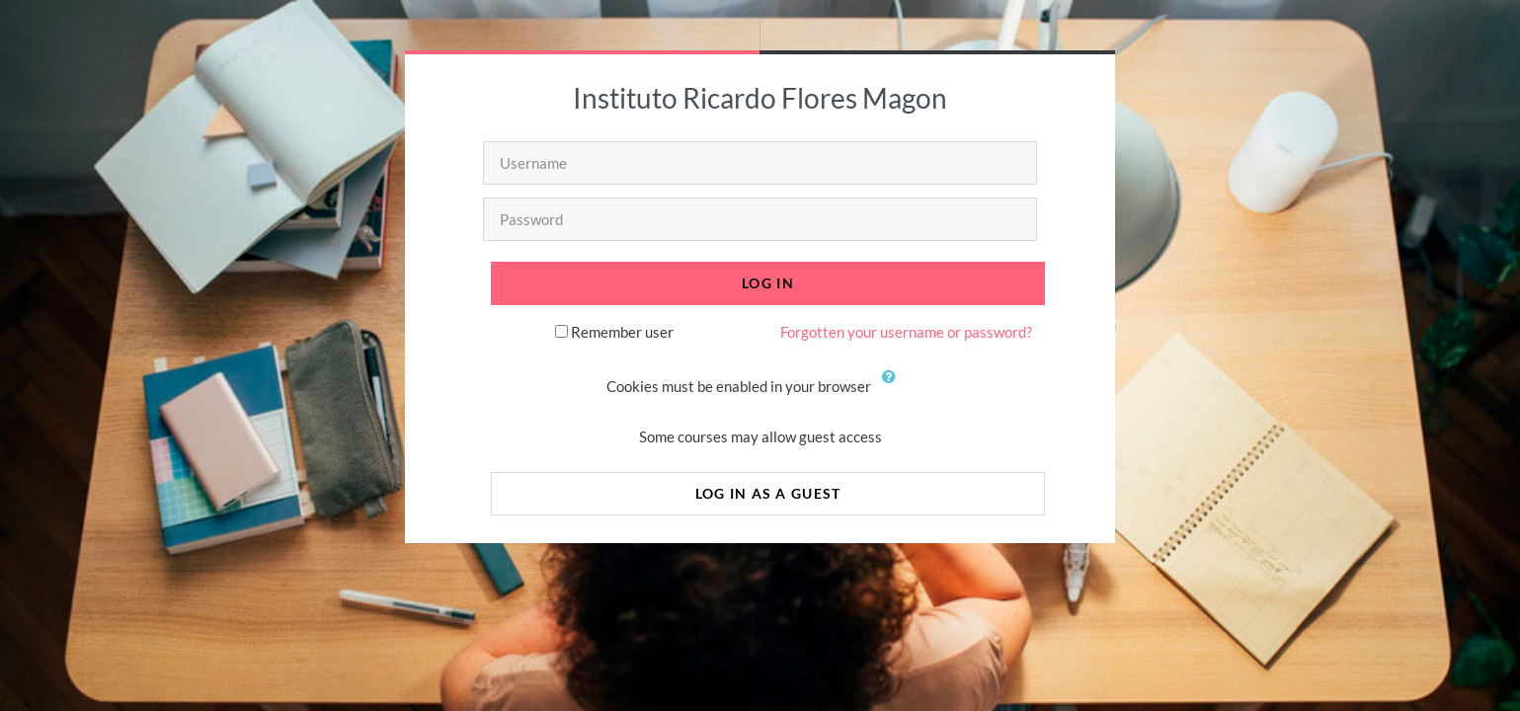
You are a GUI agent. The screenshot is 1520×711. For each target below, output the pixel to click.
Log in (768, 283)
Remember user (622, 332)
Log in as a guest (768, 493)
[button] (894, 388)
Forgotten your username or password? (906, 332)
